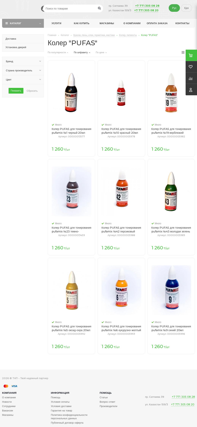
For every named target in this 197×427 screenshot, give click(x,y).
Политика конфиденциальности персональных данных (69, 416)
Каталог (15, 23)
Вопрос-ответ (107, 401)
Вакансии (7, 410)
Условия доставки (61, 406)
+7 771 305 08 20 (146, 10)
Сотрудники (8, 406)
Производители (108, 406)
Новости (7, 401)
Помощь (106, 392)
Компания (9, 392)
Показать (16, 90)
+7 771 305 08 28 (147, 5)
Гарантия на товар (61, 410)
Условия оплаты (60, 401)
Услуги (56, 23)
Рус (174, 8)
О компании (132, 23)
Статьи (104, 397)
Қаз (186, 8)
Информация (60, 392)
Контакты (182, 23)
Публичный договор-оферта (67, 422)
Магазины (107, 23)
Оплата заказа (157, 23)
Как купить (81, 23)
